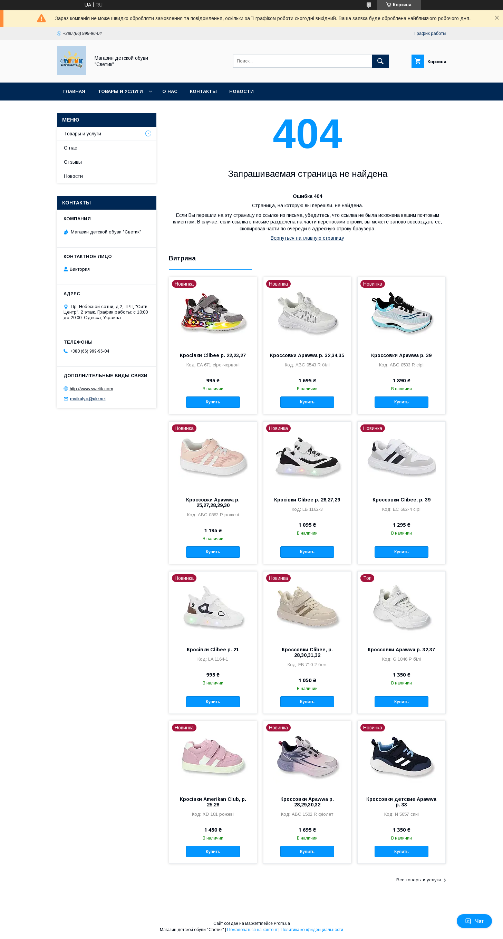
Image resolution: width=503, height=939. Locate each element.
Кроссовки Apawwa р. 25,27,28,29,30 (213, 502)
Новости (241, 91)
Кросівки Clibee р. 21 (213, 649)
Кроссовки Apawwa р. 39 (401, 355)
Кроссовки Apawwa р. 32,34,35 (307, 355)
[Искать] (380, 61)
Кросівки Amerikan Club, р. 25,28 (213, 801)
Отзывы (73, 162)
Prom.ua (282, 923)
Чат (474, 921)
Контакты (203, 91)
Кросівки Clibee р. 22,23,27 (213, 355)
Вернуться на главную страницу (307, 238)
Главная (74, 91)
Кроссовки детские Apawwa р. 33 (401, 801)
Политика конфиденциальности (312, 929)
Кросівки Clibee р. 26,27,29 (307, 499)
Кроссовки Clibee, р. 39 (402, 499)
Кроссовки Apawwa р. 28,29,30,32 (307, 801)
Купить (213, 402)
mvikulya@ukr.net (88, 398)
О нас (169, 91)
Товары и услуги (120, 91)
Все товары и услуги (418, 879)
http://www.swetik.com (91, 388)
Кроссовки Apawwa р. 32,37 (401, 649)
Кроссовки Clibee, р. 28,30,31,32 (307, 652)
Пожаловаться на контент (252, 929)
